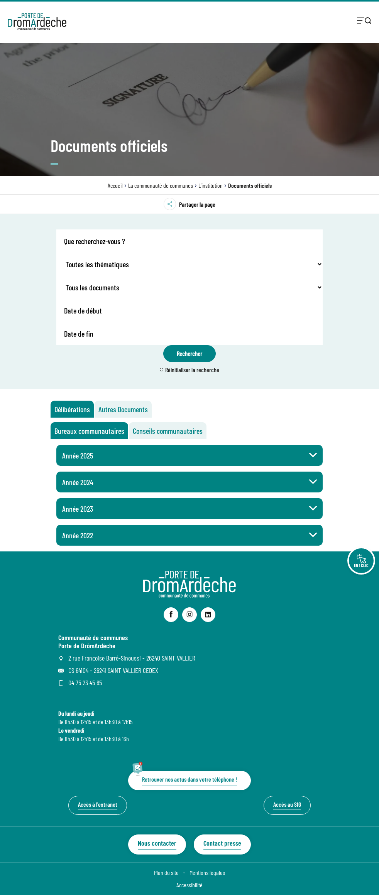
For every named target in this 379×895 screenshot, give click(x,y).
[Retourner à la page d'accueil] (37, 21)
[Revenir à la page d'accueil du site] (189, 595)
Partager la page (189, 204)
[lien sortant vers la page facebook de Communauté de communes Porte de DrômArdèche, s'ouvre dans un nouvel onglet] (171, 614)
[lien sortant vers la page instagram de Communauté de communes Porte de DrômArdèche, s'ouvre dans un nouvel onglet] (189, 614)
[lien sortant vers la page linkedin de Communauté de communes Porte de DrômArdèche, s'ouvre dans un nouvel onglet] (208, 614)
